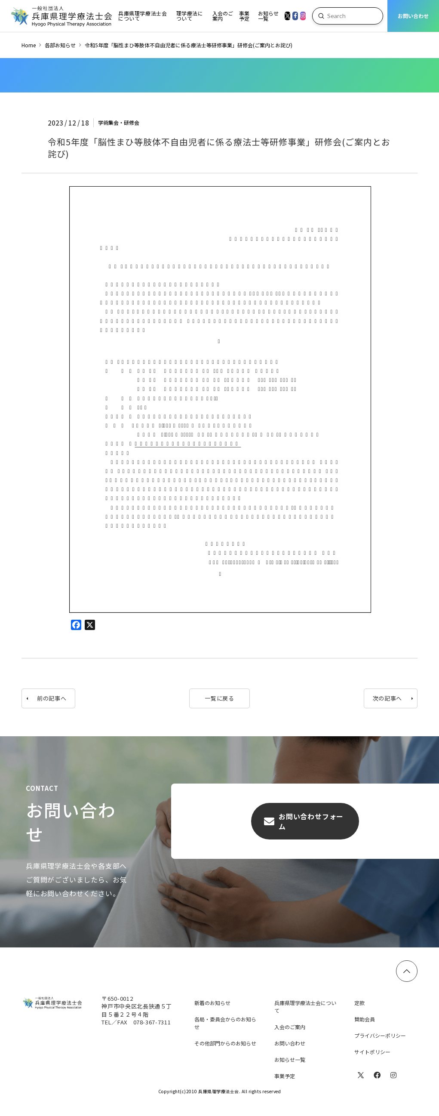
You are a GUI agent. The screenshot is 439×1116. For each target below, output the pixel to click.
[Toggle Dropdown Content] (143, 16)
